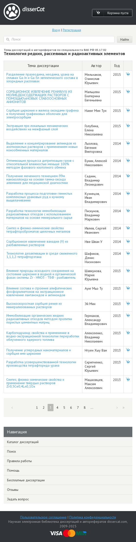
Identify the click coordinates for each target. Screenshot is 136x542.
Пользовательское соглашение (43, 517)
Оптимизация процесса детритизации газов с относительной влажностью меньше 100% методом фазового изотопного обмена (40, 164)
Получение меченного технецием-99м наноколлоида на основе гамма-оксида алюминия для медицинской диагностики (37, 179)
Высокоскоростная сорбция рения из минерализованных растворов (34, 305)
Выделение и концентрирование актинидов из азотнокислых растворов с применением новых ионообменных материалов (42, 146)
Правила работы (19, 461)
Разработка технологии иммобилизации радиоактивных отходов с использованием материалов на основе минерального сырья (39, 214)
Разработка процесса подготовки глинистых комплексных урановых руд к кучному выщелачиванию (39, 196)
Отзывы (12, 489)
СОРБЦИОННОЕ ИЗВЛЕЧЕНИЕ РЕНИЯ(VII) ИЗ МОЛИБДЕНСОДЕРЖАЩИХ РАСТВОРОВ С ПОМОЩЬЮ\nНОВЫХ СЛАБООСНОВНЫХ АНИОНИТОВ (39, 96)
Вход (56, 30)
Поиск (11, 451)
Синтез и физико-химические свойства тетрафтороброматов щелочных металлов (38, 230)
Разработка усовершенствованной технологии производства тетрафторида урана (41, 364)
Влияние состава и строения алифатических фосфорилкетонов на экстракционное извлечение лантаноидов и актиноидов (39, 291)
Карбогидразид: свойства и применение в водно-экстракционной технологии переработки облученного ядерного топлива (42, 336)
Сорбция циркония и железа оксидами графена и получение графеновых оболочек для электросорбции (42, 113)
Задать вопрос (18, 499)
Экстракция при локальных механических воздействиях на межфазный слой (37, 127)
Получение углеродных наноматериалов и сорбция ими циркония (38, 352)
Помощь (13, 470)
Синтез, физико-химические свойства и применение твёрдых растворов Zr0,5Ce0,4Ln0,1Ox (35, 383)
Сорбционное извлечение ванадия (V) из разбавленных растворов (37, 243)
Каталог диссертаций (23, 442)
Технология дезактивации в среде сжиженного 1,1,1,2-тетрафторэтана (41, 255)
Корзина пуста (117, 13)
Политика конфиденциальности (92, 517)
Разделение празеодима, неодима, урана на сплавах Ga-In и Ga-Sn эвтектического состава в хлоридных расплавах (42, 77)
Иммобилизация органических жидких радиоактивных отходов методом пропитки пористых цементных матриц (39, 318)
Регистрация (72, 30)
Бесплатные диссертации (26, 480)
